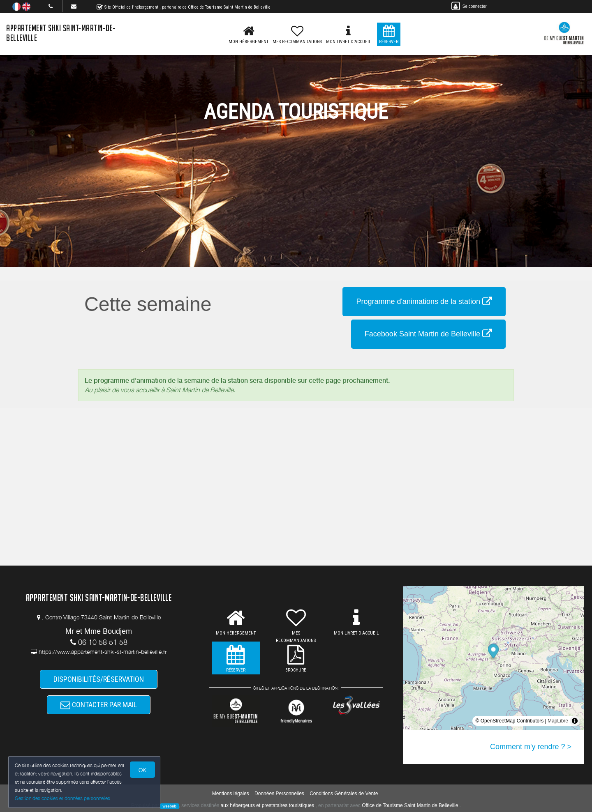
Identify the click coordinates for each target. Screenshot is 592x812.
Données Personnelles (279, 793)
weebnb (170, 806)
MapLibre (558, 721)
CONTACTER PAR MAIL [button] (98, 704)
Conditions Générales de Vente (344, 793)
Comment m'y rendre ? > (530, 747)
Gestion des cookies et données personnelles (62, 798)
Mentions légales (230, 793)
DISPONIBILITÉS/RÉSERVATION (98, 679)
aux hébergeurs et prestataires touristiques (267, 805)
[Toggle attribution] (575, 721)
